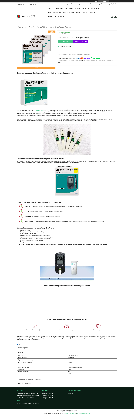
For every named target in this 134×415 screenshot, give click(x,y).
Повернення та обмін (54, 12)
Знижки (70, 8)
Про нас (78, 12)
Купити (66, 41)
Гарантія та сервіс (68, 12)
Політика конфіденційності (83, 413)
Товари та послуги (61, 8)
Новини (77, 8)
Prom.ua (75, 410)
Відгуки (92, 12)
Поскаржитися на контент (70, 413)
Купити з (81, 41)
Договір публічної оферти (56, 16)
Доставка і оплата (93, 8)
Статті (84, 8)
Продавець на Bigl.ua (67, 411)
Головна (50, 8)
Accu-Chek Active (39, 110)
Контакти (85, 12)
